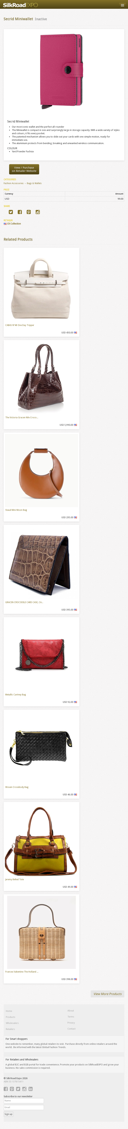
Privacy (71, 1022)
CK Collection (12, 223)
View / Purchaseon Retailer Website (24, 169)
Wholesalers (12, 1023)
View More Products (107, 994)
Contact (71, 1028)
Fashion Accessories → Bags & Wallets (23, 183)
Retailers (10, 1029)
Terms (70, 1016)
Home (9, 1011)
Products (10, 1017)
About (70, 1010)
